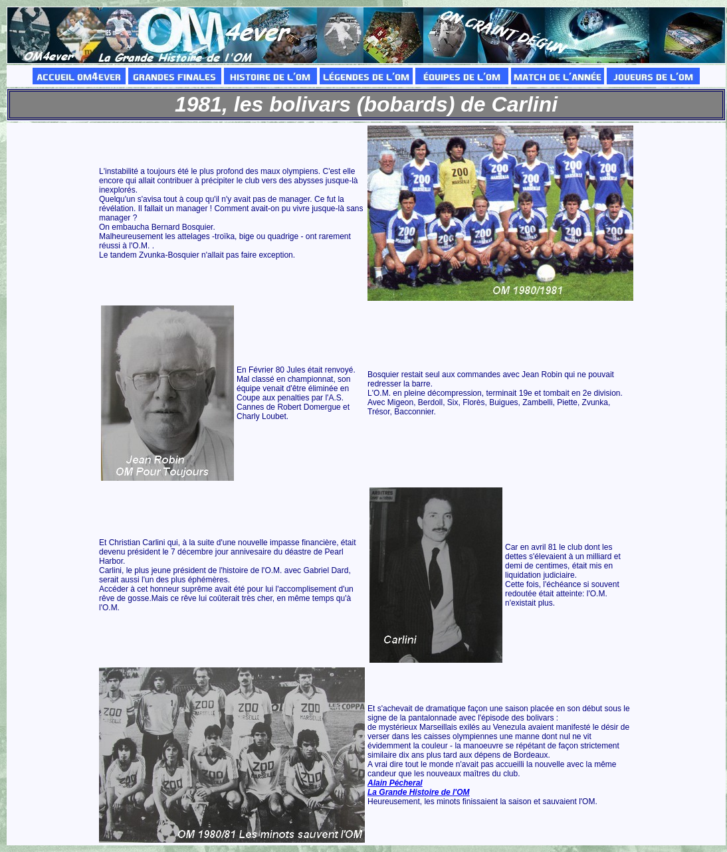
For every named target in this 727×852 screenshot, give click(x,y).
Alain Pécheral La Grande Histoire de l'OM (418, 787)
